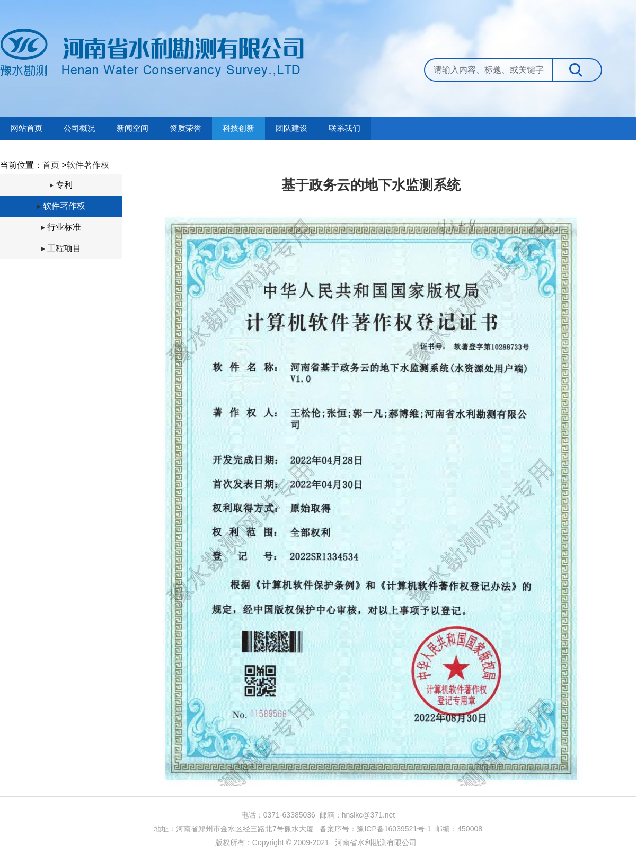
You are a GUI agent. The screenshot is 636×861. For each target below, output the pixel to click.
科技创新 (238, 128)
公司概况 (79, 128)
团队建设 (291, 128)
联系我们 (344, 128)
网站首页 (26, 128)
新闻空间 (132, 128)
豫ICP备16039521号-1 (394, 828)
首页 (50, 165)
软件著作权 (88, 165)
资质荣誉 (185, 128)
